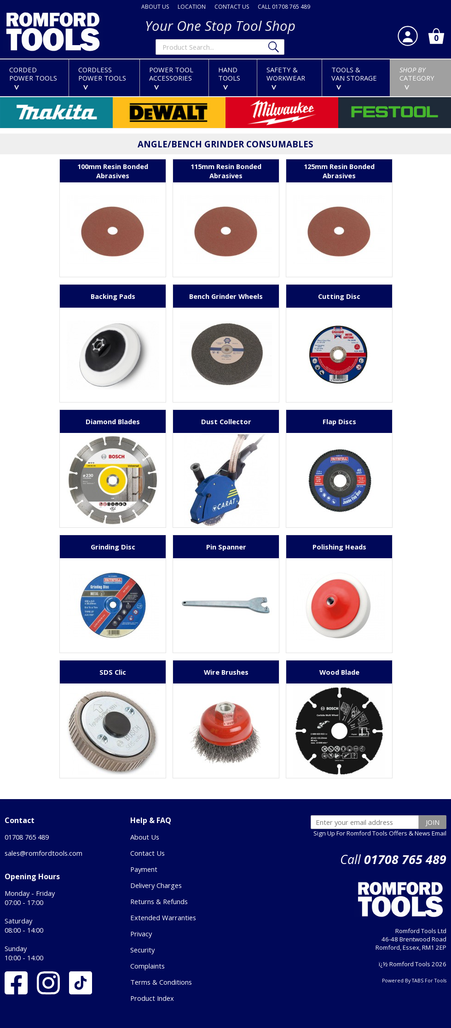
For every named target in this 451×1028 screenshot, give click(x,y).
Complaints (147, 965)
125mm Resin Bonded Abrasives (339, 171)
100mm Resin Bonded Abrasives (112, 171)
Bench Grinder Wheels (226, 296)
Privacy (141, 933)
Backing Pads (113, 296)
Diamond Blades (113, 421)
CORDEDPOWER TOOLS (33, 77)
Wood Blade (339, 672)
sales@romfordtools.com (43, 853)
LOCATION (192, 7)
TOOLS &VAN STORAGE (354, 77)
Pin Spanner (226, 546)
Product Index (152, 998)
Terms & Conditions (161, 982)
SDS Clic (112, 672)
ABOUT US (155, 7)
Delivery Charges (156, 885)
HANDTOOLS (229, 77)
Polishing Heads (339, 546)
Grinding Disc (113, 546)
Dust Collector (226, 421)
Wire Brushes (226, 672)
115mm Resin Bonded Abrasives (226, 171)
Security (142, 949)
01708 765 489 (27, 836)
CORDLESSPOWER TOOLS (102, 77)
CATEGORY (416, 77)
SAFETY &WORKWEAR (285, 77)
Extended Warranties (163, 917)
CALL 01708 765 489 (284, 7)
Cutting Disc (339, 296)
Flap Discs (339, 421)
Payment (143, 869)
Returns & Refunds (159, 901)
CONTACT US (231, 7)
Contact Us (147, 853)
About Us (144, 836)
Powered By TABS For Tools (414, 980)
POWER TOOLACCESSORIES (171, 77)
